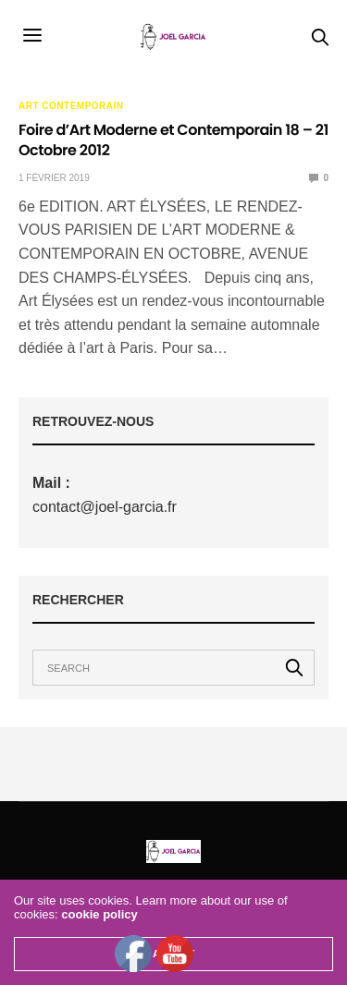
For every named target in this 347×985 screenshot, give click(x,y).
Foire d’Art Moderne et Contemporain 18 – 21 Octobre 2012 (173, 140)
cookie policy (99, 914)
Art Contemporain (71, 106)
